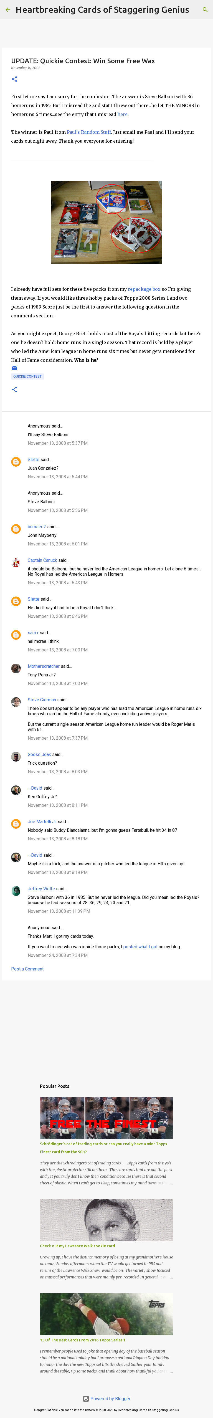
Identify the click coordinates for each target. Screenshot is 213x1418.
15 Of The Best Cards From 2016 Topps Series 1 (82, 1340)
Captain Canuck (42, 560)
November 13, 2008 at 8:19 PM (58, 872)
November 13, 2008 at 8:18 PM (58, 838)
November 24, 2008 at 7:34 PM (58, 955)
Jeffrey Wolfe (41, 888)
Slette (33, 459)
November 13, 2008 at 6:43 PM (58, 582)
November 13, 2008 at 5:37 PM (58, 443)
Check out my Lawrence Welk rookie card (77, 1246)
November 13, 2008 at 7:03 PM (58, 683)
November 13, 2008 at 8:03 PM (58, 771)
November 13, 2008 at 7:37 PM (58, 738)
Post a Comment (27, 969)
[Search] (197, 9)
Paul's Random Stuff (88, 132)
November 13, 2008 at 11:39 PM (59, 911)
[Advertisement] (106, 1027)
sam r (33, 632)
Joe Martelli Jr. (42, 821)
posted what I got (140, 946)
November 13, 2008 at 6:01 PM (58, 544)
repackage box (144, 289)
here (122, 114)
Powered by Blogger (106, 1398)
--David (35, 788)
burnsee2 (37, 526)
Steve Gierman (42, 699)
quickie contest (27, 376)
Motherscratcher (44, 666)
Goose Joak (39, 754)
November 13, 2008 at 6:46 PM (58, 616)
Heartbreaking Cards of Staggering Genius (102, 9)
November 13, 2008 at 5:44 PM (58, 476)
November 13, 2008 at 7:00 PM (58, 650)
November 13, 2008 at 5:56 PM (58, 510)
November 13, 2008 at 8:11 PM (58, 805)
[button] (14, 79)
